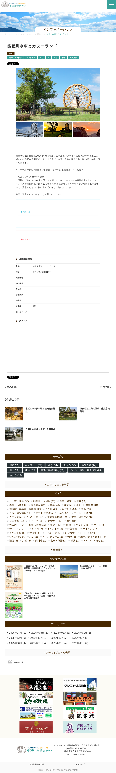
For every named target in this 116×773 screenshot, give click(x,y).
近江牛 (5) (34, 533)
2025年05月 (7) (80, 643)
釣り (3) (71, 536)
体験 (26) (30, 470)
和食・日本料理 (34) (87, 505)
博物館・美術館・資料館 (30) (25, 509)
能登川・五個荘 (15, 58)
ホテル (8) (99, 525)
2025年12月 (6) (17, 638)
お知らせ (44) (89, 465)
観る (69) (14, 465)
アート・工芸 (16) (83, 513)
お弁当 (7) (37, 528)
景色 (63, 58)
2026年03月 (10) (40, 632)
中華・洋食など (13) (82, 517)
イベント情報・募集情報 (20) (86, 470)
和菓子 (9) (55, 525)
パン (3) (33, 536)
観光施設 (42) (38, 505)
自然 (55, 58)
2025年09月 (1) (80, 638)
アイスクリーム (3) (52, 536)
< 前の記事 (10, 387)
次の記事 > (105, 387)
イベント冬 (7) (55, 528)
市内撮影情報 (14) (57, 517)
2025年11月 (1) (38, 638)
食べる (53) (70, 465)
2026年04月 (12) (18, 632)
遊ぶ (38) (14, 470)
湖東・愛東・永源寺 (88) (73, 501)
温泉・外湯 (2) (58, 540)
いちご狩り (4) (17, 536)
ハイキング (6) (90, 528)
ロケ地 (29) (51, 509)
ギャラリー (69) (33, 465)
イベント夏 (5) (53, 533)
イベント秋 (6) (17, 533)
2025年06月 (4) (59, 643)
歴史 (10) (71, 521)
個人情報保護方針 (37, 764)
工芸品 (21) (63, 513)
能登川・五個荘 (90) (44, 501)
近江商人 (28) (69, 509)
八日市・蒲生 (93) (19, 501)
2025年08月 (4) (17, 643)
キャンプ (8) (82, 525)
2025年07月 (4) (38, 643)
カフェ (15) (15, 517)
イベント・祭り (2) (94, 540)
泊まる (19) (16, 475)
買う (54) (53, 465)
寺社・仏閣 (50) (17, 505)
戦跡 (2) (75, 540)
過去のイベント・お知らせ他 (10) (27, 525)
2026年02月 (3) (61, 632)
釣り (41, 58)
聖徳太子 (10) (54, 521)
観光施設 (73, 58)
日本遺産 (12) (16, 521)
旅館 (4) (94, 533)
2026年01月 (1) (82, 632)
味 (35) (68, 505)
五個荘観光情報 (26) (20, 513)
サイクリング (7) (18, 528)
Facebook (18, 662)
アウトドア (30, 58)
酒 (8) (69, 525)
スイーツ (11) (35, 521)
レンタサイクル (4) (75, 533)
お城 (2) (26, 540)
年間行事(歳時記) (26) (52, 470)
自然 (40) (55, 505)
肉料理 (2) (40, 540)
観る (11, 54)
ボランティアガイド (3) (93, 536)
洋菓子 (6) (72, 528)
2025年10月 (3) (59, 638)
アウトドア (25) (44, 513)
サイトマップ (79, 764)
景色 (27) (86, 509)
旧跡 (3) (13, 540)
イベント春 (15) (34, 517)
